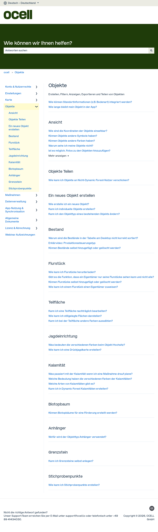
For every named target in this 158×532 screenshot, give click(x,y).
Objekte (19, 72)
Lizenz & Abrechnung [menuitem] (17, 228)
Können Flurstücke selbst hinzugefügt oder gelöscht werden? (85, 282)
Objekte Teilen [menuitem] (17, 119)
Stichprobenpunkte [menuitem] (20, 188)
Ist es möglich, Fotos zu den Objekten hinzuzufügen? (79, 150)
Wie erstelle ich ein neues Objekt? (68, 204)
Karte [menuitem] (8, 99)
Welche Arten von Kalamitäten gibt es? (71, 383)
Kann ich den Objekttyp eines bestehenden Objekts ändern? (84, 214)
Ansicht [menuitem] (13, 113)
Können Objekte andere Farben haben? (71, 140)
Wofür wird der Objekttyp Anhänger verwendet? (77, 436)
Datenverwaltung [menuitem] (15, 201)
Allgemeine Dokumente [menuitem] (12, 220)
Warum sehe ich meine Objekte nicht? (70, 145)
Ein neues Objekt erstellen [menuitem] (19, 128)
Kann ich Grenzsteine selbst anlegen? (70, 461)
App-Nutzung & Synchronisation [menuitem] (15, 210)
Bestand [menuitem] (14, 136)
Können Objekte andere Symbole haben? (72, 135)
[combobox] (76, 50)
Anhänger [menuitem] (14, 175)
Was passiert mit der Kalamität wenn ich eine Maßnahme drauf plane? (90, 373)
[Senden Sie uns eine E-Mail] (151, 508)
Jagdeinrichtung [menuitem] (18, 155)
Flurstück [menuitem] (14, 142)
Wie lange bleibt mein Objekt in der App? (72, 107)
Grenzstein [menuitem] (15, 181)
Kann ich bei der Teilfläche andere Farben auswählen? (80, 320)
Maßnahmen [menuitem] (12, 195)
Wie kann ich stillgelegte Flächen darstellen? (75, 316)
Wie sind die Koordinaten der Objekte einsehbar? (77, 130)
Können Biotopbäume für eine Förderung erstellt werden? (82, 412)
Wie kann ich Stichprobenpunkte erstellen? (74, 484)
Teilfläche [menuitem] (14, 149)
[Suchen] (151, 50)
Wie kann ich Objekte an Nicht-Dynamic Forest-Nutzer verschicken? (88, 180)
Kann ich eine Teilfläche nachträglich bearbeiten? (77, 311)
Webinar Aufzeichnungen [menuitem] (20, 234)
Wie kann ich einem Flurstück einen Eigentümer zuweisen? (83, 286)
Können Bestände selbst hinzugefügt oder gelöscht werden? (84, 248)
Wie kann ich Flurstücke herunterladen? (72, 272)
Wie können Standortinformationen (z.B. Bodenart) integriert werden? (90, 102)
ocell (6, 72)
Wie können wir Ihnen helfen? (38, 43)
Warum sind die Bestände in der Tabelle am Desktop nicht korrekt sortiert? (93, 238)
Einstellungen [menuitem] (13, 93)
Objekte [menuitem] (10, 106)
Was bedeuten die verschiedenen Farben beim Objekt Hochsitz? (86, 344)
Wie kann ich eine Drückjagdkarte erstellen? (74, 349)
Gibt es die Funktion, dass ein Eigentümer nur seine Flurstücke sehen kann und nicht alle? (101, 277)
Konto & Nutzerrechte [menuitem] (18, 86)
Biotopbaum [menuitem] (16, 168)
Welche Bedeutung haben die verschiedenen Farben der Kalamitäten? (90, 378)
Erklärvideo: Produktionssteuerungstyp (72, 243)
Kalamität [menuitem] (14, 162)
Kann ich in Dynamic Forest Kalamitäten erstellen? (78, 388)
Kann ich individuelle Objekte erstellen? (71, 209)
